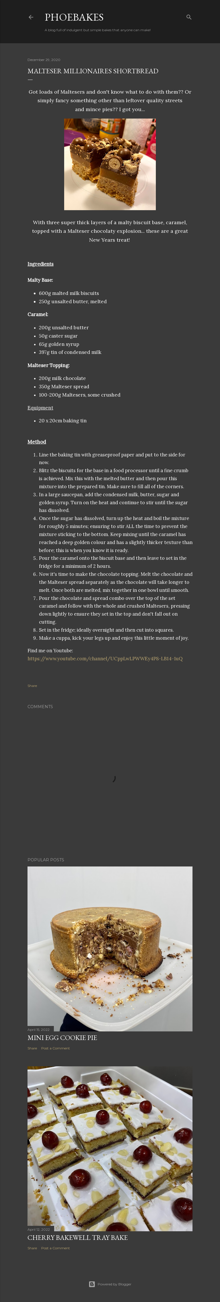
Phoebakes (74, 17)
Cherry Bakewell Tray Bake (78, 1237)
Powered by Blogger (110, 1284)
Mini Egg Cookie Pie (62, 1037)
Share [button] (32, 685)
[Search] (189, 15)
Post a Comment (55, 1048)
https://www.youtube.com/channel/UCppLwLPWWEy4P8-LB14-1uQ (105, 658)
